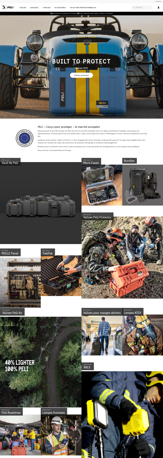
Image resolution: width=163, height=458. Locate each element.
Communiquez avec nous (58, 452)
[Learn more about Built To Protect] (81, 75)
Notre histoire (20, 452)
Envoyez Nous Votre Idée (58, 455)
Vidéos (85, 455)
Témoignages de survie (92, 452)
